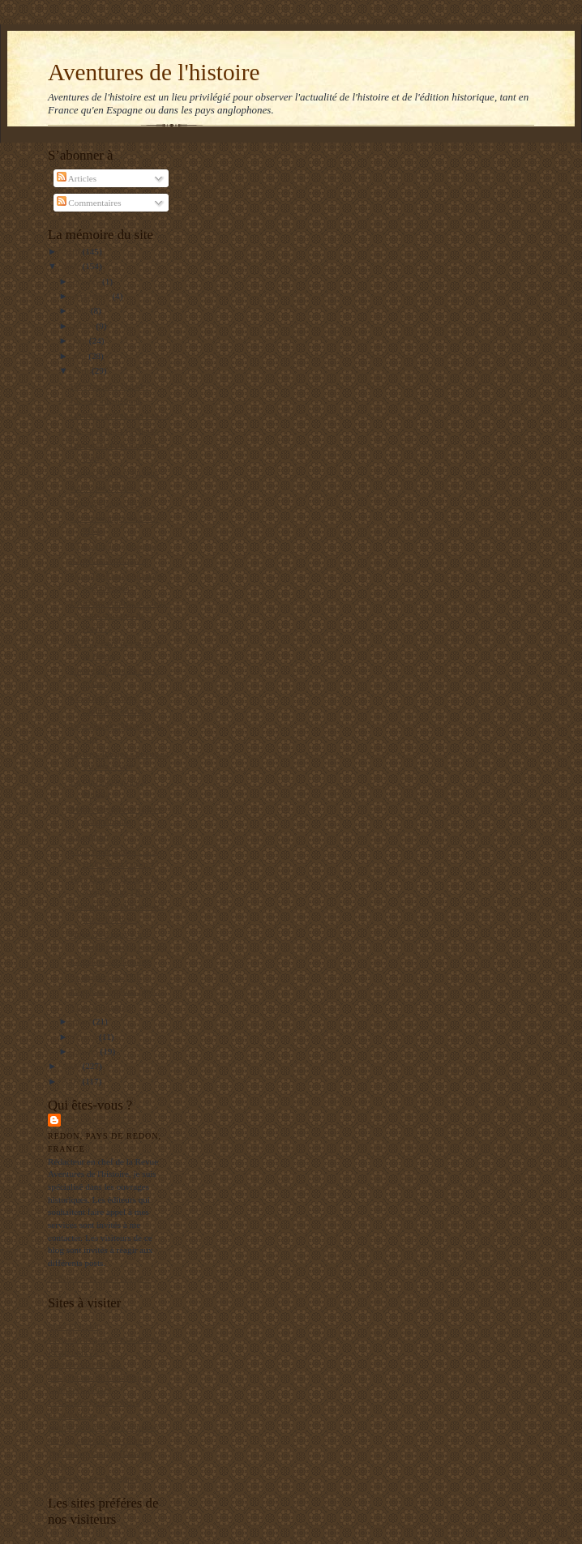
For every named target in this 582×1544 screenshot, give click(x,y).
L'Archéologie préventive (94, 1402)
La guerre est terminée (111, 961)
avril (82, 370)
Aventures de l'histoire (153, 72)
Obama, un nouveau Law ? (119, 415)
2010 (72, 251)
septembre (93, 296)
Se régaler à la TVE (106, 977)
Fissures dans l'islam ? (111, 386)
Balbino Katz (98, 1119)
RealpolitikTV (74, 1352)
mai (81, 356)
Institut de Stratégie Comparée (103, 1427)
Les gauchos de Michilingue (99, 1377)
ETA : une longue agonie (115, 545)
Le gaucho (90, 836)
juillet (84, 326)
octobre (87, 281)
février (86, 1036)
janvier (87, 1051)
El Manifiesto (72, 1415)
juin (81, 340)
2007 (72, 1081)
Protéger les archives (108, 502)
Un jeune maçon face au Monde (105, 1339)
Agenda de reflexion (85, 1364)
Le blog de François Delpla (97, 1440)
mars (83, 1021)
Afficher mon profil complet (99, 1278)
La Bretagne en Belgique (93, 1478)
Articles (77, 178)
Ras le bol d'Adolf (103, 488)
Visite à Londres (100, 1007)
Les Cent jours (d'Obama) (117, 430)
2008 (72, 1066)
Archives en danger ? (109, 560)
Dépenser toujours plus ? (115, 991)
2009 (72, 266)
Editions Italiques (80, 1389)
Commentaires (89, 202)
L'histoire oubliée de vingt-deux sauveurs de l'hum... (120, 615)
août (82, 310)
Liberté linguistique (106, 400)
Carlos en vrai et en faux (115, 472)
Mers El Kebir (74, 1326)
